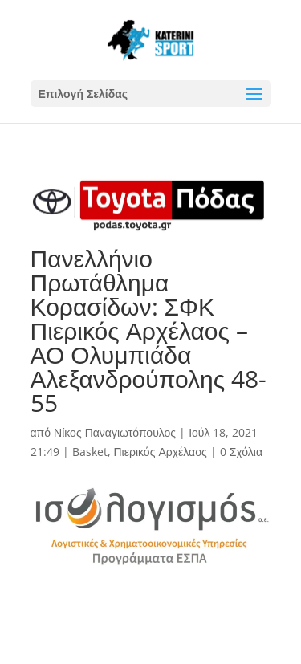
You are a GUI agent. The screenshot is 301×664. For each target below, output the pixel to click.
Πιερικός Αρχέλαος (160, 451)
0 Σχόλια (241, 451)
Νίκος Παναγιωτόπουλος (115, 432)
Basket (90, 451)
